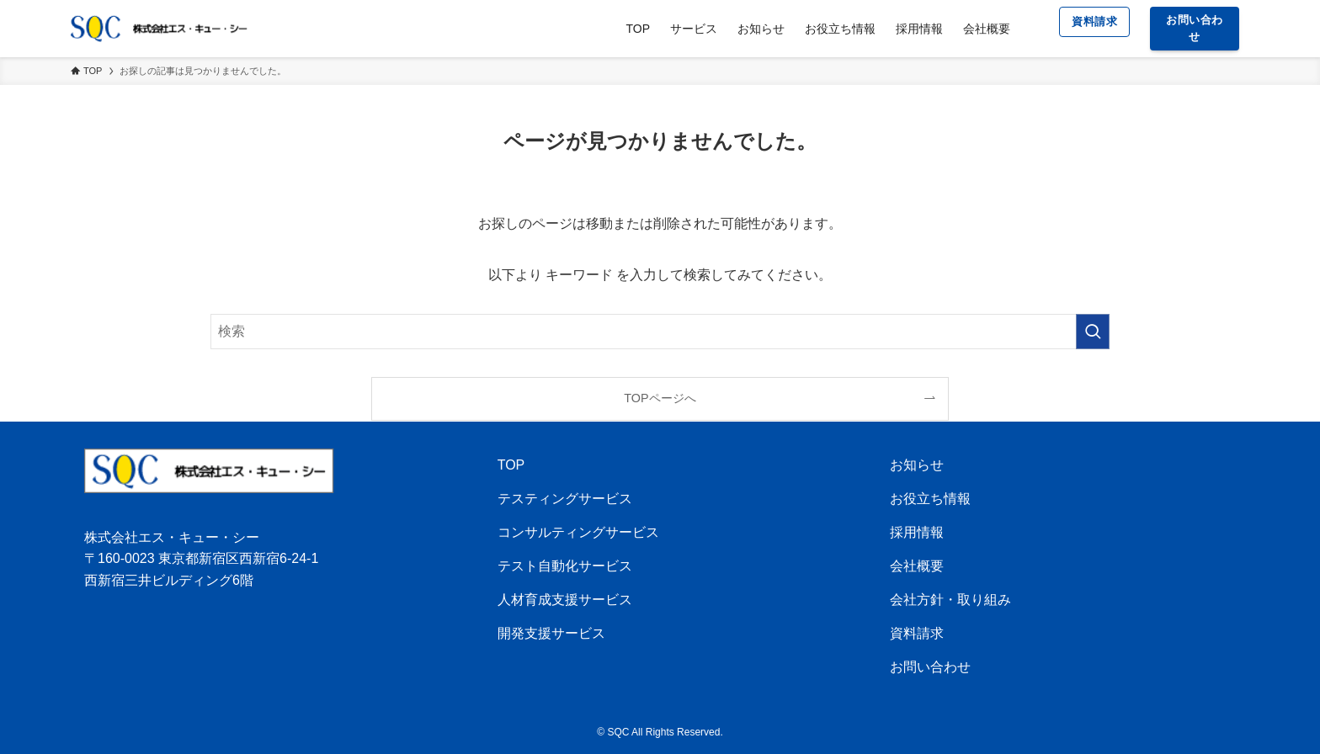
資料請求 (917, 633)
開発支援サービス (551, 633)
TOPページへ (659, 398)
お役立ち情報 (930, 498)
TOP (511, 465)
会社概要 (917, 566)
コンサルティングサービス (578, 532)
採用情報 (917, 532)
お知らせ (917, 465)
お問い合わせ (930, 667)
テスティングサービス (565, 498)
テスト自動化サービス (565, 566)
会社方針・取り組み (950, 599)
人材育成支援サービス (565, 599)
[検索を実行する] (1093, 331)
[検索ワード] (660, 331)
